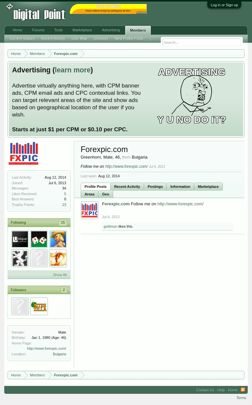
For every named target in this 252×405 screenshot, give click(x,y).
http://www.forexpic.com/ (46, 348)
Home (17, 30)
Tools (58, 30)
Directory (101, 38)
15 (63, 222)
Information (180, 187)
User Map (79, 38)
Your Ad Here (141, 12)
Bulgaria (59, 354)
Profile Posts (96, 187)
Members (138, 30)
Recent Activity (127, 187)
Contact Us (205, 390)
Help (221, 390)
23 (64, 205)
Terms (241, 398)
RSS (242, 389)
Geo (105, 194)
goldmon (110, 226)
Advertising (111, 30)
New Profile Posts (129, 38)
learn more (73, 70)
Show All (60, 275)
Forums (38, 30)
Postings (155, 187)
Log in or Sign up (224, 5)
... (151, 38)
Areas (90, 194)
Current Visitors (22, 38)
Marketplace (208, 187)
